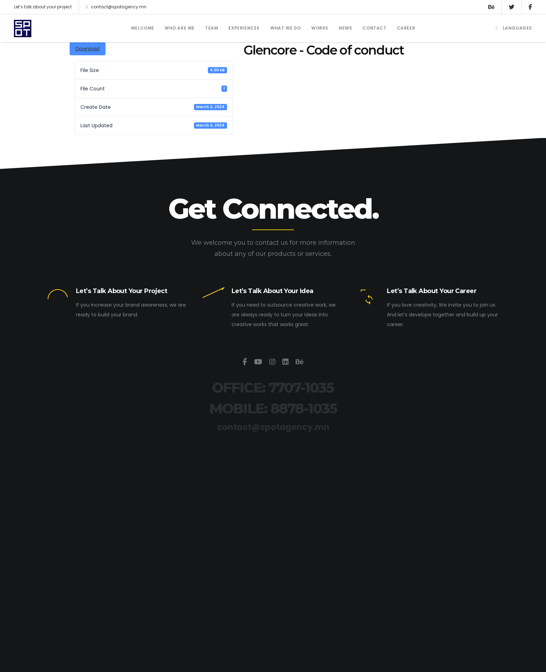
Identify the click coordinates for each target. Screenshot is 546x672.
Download (88, 48)
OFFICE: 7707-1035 (273, 387)
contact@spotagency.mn (116, 7)
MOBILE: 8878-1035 (273, 408)
